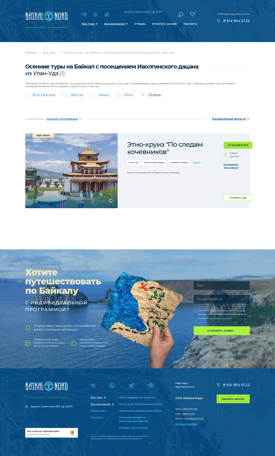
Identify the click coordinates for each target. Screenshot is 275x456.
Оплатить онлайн (164, 23)
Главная (31, 52)
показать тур (237, 197)
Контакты (190, 23)
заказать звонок (233, 398)
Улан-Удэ (134, 162)
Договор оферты (186, 424)
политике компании (220, 318)
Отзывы (140, 23)
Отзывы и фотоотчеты (133, 427)
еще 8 (196, 162)
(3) (231, 119)
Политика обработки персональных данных (134, 419)
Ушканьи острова (179, 162)
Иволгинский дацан (154, 162)
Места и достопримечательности (141, 404)
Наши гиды (98, 410)
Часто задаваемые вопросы (137, 397)
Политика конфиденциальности (140, 410)
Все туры (88, 23)
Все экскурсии (114, 23)
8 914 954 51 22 (236, 21)
